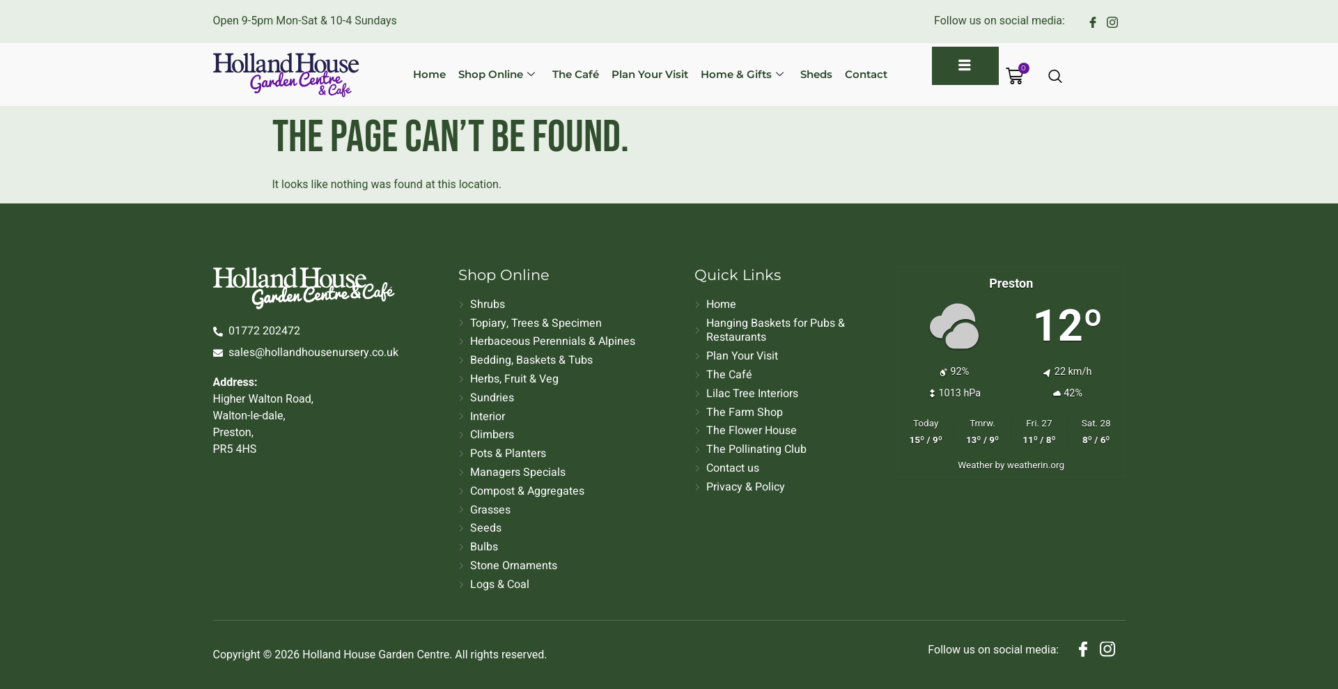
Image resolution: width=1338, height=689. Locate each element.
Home (430, 74)
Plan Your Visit (645, 74)
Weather (975, 464)
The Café (573, 74)
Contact (858, 74)
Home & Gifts (736, 74)
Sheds (809, 74)
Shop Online (496, 74)
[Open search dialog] (1056, 77)
